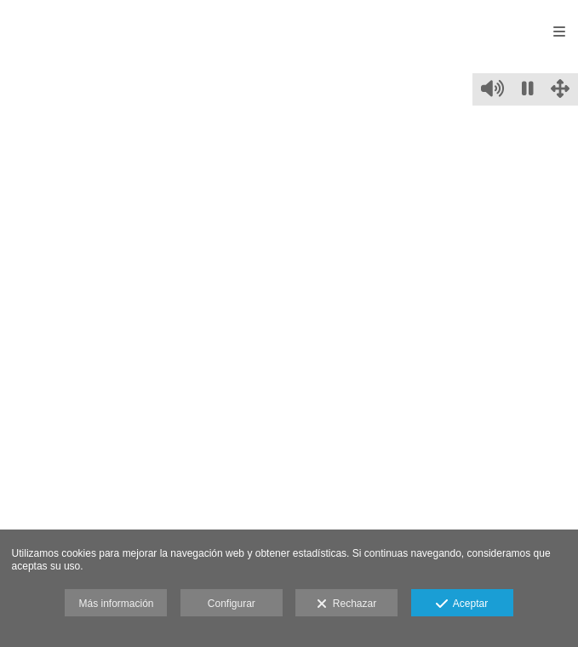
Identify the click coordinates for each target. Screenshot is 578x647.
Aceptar (462, 604)
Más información (115, 604)
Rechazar (346, 604)
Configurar (231, 604)
